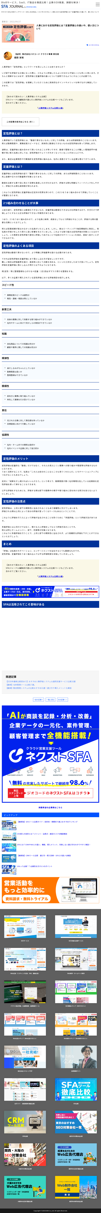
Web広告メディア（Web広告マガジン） (25, 1026)
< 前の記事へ (38, 699)
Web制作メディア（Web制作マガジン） (76, 1026)
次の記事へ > (62, 699)
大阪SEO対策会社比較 (25, 1156)
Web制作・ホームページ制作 (76, 961)
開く (32, 121)
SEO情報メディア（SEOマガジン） (76, 994)
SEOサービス (25, 928)
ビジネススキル (44, 12)
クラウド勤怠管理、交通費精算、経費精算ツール (25, 994)
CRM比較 (25, 1124)
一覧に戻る (50, 699)
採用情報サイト (76, 1059)
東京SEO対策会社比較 (76, 1124)
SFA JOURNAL (31, 12)
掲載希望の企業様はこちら (50, 807)
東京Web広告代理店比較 (76, 1156)
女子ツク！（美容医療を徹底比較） (25, 1091)
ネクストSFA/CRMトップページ (12, 12)
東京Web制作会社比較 (76, 1189)
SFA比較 (76, 1091)
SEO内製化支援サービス (76, 928)
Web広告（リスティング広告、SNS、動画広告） (25, 961)
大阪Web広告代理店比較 (25, 1189)
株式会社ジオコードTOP (25, 1059)
